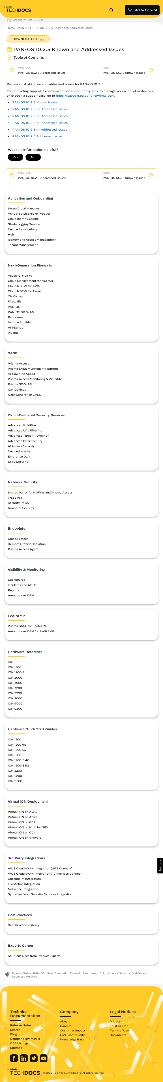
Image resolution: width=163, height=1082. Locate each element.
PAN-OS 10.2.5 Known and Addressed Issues (62, 27)
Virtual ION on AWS (22, 811)
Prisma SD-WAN (20, 384)
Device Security (19, 451)
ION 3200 (15, 687)
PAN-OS (23, 27)
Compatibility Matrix (25, 1038)
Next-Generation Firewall (63, 973)
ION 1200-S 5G (18, 765)
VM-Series (15, 327)
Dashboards (16, 579)
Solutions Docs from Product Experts (34, 955)
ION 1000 (14, 661)
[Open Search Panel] (112, 10)
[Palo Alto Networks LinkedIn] (24, 1061)
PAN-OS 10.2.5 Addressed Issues (37, 136)
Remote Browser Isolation (27, 543)
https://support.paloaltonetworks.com (85, 95)
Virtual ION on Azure (23, 816)
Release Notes (21, 973)
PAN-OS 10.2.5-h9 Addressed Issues (40, 109)
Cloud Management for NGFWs (30, 280)
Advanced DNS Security (25, 440)
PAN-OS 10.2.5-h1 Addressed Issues (39, 129)
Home (11, 27)
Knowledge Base (72, 1039)
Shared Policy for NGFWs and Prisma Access (40, 492)
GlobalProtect (18, 538)
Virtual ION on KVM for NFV (28, 827)
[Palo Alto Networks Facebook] (14, 1061)
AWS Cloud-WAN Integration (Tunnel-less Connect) (45, 873)
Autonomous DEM (21, 595)
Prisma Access (18, 363)
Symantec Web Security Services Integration (40, 894)
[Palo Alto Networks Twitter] (34, 1061)
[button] (160, 865)
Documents (118, 1034)
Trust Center (119, 1025)
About (64, 1021)
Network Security (118, 973)
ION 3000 (15, 682)
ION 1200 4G (17, 744)
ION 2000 (15, 677)
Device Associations (22, 229)
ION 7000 (15, 698)
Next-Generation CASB (24, 394)
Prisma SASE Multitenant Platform (33, 368)
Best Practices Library (24, 924)
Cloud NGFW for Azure (24, 291)
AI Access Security (21, 446)
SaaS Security (18, 461)
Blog (13, 1034)
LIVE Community (72, 1034)
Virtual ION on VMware (24, 837)
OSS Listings (19, 1043)
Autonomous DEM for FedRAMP (31, 631)
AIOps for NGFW (20, 275)
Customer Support (73, 1030)
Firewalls (14, 301)
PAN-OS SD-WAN (21, 311)
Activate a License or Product (29, 213)
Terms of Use (119, 1030)
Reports (13, 590)
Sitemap (16, 1047)
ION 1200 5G (17, 749)
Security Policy (19, 502)
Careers (65, 1025)
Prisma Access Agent (23, 549)
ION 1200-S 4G (18, 760)
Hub (11, 234)
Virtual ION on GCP (22, 822)
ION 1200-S (16, 672)
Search (15, 1029)
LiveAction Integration (24, 883)
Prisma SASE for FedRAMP (27, 625)
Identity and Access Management (32, 239)
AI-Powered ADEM (21, 373)
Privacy (115, 1021)
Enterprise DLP (19, 456)
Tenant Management (23, 244)
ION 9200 (15, 708)
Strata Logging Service (24, 224)
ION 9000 (15, 703)
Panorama (15, 317)
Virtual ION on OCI (21, 832)
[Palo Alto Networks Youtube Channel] (43, 1061)
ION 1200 (14, 667)
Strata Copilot (142, 10)
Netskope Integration (23, 889)
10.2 (101, 973)
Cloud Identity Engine (23, 218)
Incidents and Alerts (22, 585)
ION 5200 (15, 693)
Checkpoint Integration (24, 878)
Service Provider (20, 322)
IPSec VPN (16, 497)
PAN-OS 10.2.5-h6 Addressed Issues (40, 116)
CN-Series (15, 296)
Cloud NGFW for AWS (24, 285)
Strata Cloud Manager (23, 208)
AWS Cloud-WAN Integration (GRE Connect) (40, 868)
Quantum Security (21, 507)
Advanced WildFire (22, 425)
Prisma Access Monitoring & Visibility (35, 378)
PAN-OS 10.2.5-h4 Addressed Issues (40, 122)
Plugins (13, 332)
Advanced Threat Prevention (28, 435)
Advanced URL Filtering (25, 430)
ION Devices (17, 389)
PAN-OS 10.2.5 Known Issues (34, 102)
